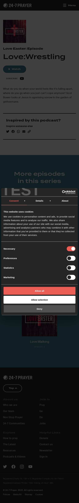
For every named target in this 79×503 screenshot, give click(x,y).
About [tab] (65, 200)
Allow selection (39, 299)
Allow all (39, 290)
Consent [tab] (14, 200)
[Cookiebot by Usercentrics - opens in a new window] (62, 192)
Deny (39, 308)
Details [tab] (39, 200)
